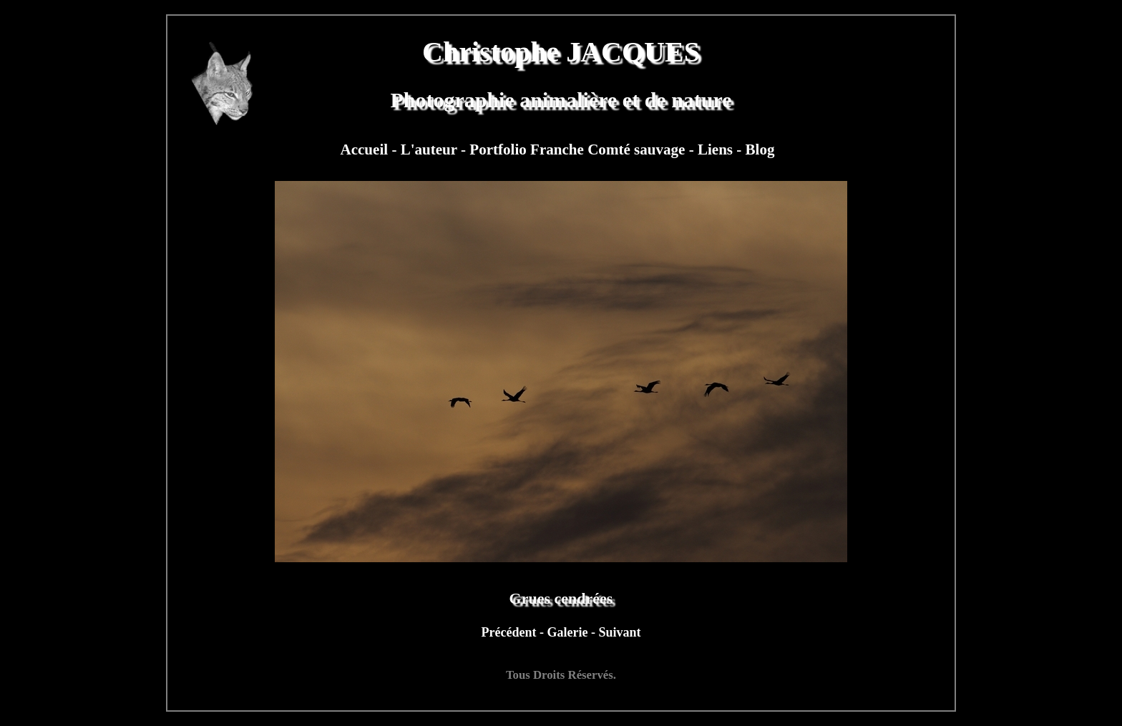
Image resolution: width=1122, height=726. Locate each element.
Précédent (511, 632)
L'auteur (431, 149)
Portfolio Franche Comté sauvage (578, 149)
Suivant (619, 632)
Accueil (365, 149)
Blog (760, 149)
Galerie (568, 632)
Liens (717, 149)
